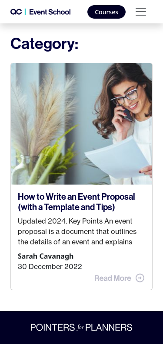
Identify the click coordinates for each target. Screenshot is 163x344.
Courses (106, 12)
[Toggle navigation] (141, 11)
